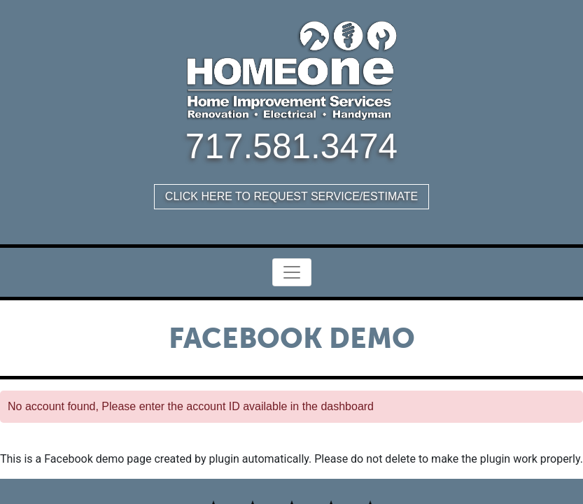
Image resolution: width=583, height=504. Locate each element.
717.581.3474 (291, 146)
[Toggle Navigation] (291, 272)
